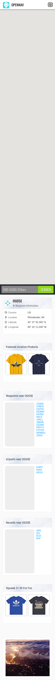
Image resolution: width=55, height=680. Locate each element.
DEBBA (40, 411)
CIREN (40, 406)
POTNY (40, 430)
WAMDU (40, 433)
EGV (38, 536)
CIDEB (40, 404)
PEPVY (40, 427)
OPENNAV (13, 4)
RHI (38, 538)
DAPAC (40, 409)
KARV (39, 467)
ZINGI (39, 435)
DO (38, 533)
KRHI (39, 470)
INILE (39, 417)
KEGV (39, 472)
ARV (38, 530)
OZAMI (40, 425)
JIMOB (40, 422)
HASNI (40, 414)
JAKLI (39, 419)
